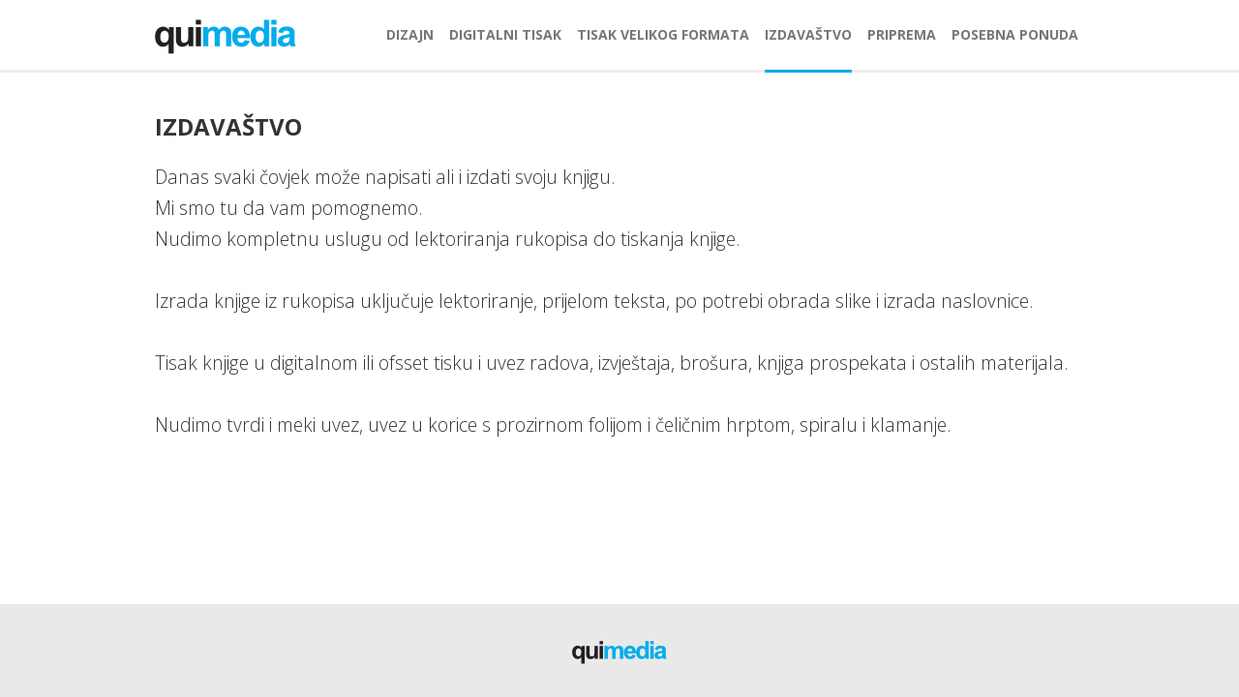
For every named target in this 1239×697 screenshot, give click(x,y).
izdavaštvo (808, 34)
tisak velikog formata (663, 34)
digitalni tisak (505, 34)
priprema (901, 34)
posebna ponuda (1015, 34)
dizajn (410, 34)
